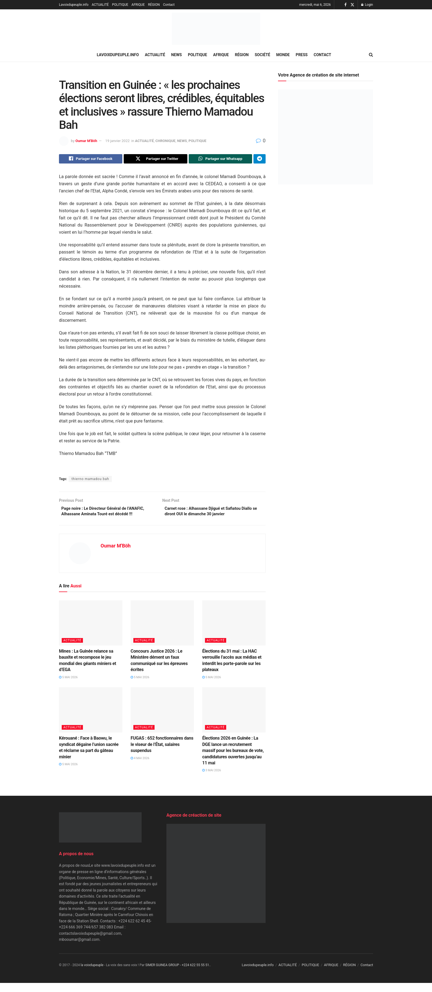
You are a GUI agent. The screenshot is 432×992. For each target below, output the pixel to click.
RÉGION (154, 5)
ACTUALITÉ (100, 5)
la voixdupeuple (92, 974)
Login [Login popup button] (367, 5)
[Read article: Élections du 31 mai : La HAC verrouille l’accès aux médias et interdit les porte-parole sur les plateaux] (234, 632)
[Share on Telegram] (259, 159)
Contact (169, 5)
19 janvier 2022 (117, 141)
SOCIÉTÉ (262, 55)
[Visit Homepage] (216, 29)
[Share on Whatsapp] (220, 159)
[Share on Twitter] (155, 159)
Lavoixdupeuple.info (73, 5)
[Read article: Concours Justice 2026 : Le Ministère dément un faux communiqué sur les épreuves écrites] (162, 632)
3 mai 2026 (211, 779)
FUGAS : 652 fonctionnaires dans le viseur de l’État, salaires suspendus (162, 753)
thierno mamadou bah (90, 480)
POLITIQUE (120, 5)
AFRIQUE (138, 5)
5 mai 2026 (68, 686)
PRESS (301, 55)
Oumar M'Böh (86, 141)
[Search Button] (371, 55)
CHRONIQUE (165, 141)
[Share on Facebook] (90, 159)
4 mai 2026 (140, 767)
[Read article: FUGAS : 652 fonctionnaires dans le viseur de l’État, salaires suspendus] (162, 719)
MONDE (283, 55)
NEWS (176, 55)
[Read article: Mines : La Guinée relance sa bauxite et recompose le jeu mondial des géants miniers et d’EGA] (90, 632)
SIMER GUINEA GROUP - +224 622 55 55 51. (177, 974)
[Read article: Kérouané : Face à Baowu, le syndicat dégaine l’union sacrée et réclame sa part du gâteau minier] (90, 719)
